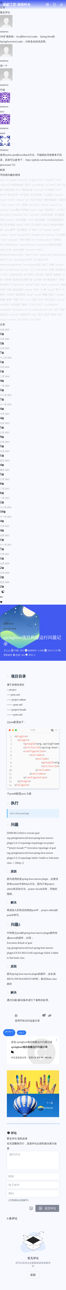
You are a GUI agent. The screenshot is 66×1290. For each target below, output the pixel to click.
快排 (63, 309)
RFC (60, 185)
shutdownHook (45, 239)
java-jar (61, 299)
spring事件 (10, 229)
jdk (51, 309)
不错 (2, 90)
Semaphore (6, 309)
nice (2, 111)
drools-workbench (51, 284)
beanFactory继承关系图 (49, 244)
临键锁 (58, 274)
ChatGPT (50, 180)
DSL (27, 214)
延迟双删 (40, 219)
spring (10, 269)
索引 (59, 289)
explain (29, 289)
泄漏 (25, 204)
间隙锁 (8, 279)
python (25, 269)
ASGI (36, 254)
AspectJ (5, 234)
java (20, 319)
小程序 (11, 294)
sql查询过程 (16, 274)
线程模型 (21, 294)
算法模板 (22, 219)
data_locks (35, 204)
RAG (41, 180)
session (12, 319)
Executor (31, 249)
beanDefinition (28, 244)
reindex (34, 209)
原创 (5, 623)
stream (38, 294)
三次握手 (49, 194)
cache (31, 219)
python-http (46, 254)
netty (53, 185)
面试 (28, 185)
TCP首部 (24, 194)
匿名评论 (12, 1138)
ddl (26, 274)
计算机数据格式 (55, 219)
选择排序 (25, 314)
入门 (33, 269)
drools (17, 269)
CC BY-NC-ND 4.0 (42, 1057)
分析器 (49, 274)
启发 (26, 319)
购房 (54, 314)
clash (5, 239)
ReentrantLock (21, 309)
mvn (29, 299)
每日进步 (51, 299)
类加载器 (22, 229)
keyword (35, 214)
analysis (54, 204)
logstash (48, 229)
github (56, 229)
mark (2, 133)
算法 (41, 314)
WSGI (39, 249)
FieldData (18, 214)
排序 (47, 314)
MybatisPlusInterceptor (12, 254)
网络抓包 (28, 189)
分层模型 (16, 304)
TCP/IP (33, 304)
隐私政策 (22, 1138)
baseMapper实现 (32, 264)
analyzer (5, 209)
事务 (31, 274)
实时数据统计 (51, 279)
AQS (56, 309)
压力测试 (37, 224)
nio (27, 199)
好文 (41, 304)
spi (48, 185)
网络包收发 (51, 199)
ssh (41, 229)
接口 (45, 264)
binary (20, 224)
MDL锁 (39, 274)
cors (32, 319)
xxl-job (45, 204)
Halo (38, 319)
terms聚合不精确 (20, 209)
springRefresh (38, 234)
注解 (52, 264)
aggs (42, 209)
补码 (27, 224)
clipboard (5, 185)
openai (14, 234)
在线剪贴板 (18, 185)
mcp (3, 180)
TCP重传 (50, 189)
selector (59, 194)
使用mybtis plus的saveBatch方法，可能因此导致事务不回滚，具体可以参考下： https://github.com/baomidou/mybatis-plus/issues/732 (32, 160)
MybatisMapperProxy (11, 264)
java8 (30, 294)
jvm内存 (5, 304)
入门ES (60, 209)
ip (60, 204)
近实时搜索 (47, 214)
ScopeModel (39, 185)
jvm (34, 239)
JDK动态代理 (41, 259)
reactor (4, 199)
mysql (52, 289)
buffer (12, 199)
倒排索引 (50, 209)
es (30, 229)
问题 (10, 289)
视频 (3, 299)
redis (34, 314)
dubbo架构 (19, 249)
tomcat (4, 319)
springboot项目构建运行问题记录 (29, 1047)
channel (20, 199)
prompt (13, 180)
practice (11, 219)
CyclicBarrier (51, 304)
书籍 (16, 299)
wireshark (39, 189)
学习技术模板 (8, 224)
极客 (10, 299)
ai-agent (33, 180)
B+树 (44, 289)
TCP (58, 189)
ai (7, 180)
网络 (25, 304)
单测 (52, 269)
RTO (19, 189)
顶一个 (3, 65)
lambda (60, 294)
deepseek (23, 180)
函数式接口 (49, 294)
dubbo (29, 254)
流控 (37, 284)
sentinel (29, 284)
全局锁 (38, 279)
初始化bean (13, 244)
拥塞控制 (10, 189)
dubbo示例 (6, 249)
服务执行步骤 (21, 279)
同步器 (4, 314)
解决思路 (19, 289)
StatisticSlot (18, 284)
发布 (37, 289)
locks (18, 204)
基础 (35, 299)
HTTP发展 (36, 194)
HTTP (4, 194)
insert (11, 204)
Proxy (10, 259)
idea (60, 314)
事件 (35, 229)
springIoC (14, 239)
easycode (14, 314)
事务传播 (25, 239)
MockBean (42, 269)
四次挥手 (13, 194)
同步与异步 (37, 199)
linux (5, 204)
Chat (59, 180)
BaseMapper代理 (23, 259)
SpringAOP (24, 234)
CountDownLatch (39, 309)
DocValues (6, 214)
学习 (23, 299)
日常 (42, 299)
